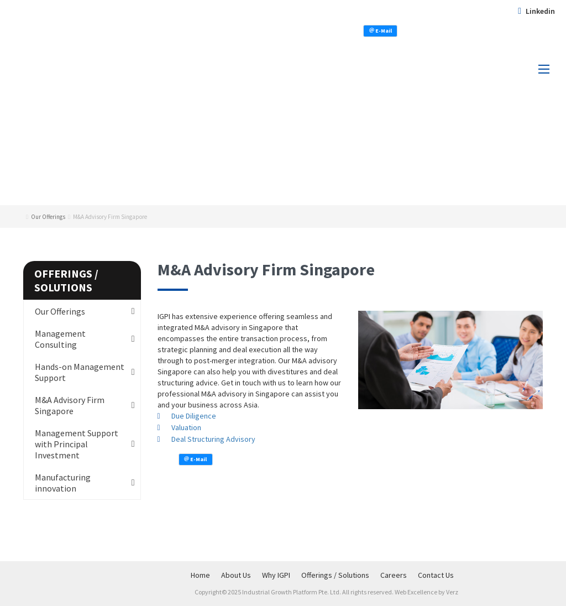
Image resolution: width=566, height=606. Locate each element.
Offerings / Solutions (335, 575)
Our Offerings (60, 311)
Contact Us (436, 575)
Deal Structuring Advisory (213, 439)
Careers (393, 575)
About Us (236, 575)
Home (200, 575)
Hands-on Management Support (79, 372)
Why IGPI (276, 575)
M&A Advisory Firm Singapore (69, 405)
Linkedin (536, 11)
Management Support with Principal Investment (76, 444)
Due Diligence (193, 416)
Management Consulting (60, 339)
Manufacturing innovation (63, 483)
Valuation (186, 427)
